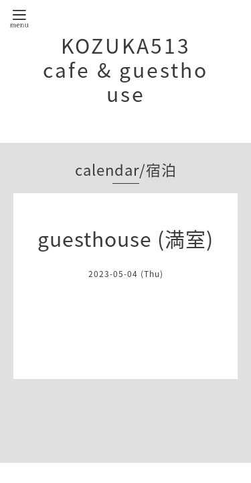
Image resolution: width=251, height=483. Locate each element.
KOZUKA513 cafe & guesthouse (125, 69)
